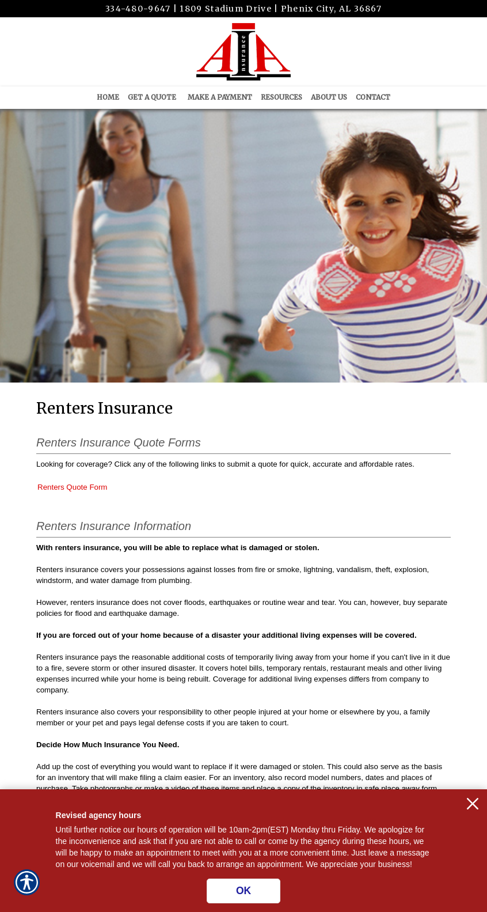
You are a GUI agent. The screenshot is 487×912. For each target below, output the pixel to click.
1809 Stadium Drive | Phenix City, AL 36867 (281, 8)
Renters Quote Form (72, 487)
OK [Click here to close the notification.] (243, 890)
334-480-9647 (138, 8)
